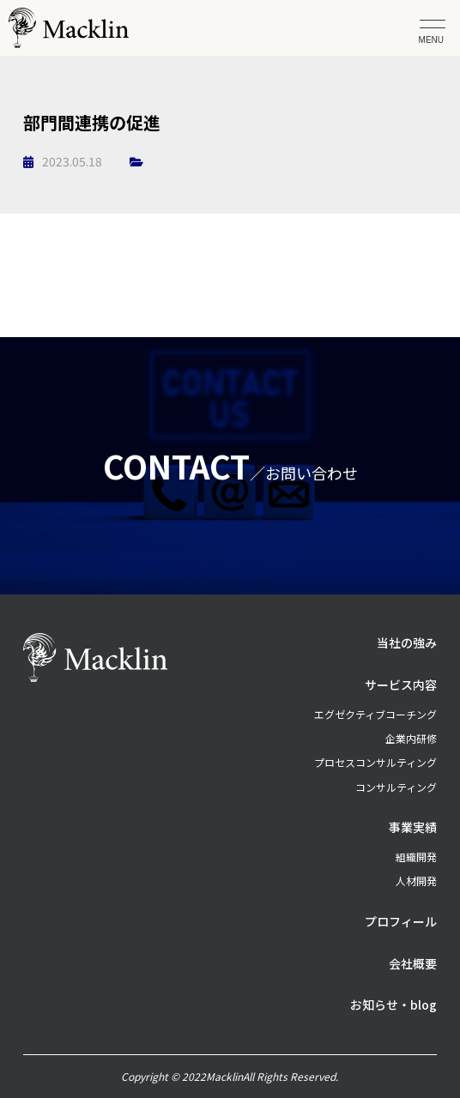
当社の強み (407, 642)
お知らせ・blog (393, 1004)
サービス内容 (401, 684)
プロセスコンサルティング (375, 762)
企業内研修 (411, 738)
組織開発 (416, 856)
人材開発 (416, 880)
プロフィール (401, 921)
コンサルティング (396, 787)
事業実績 (413, 827)
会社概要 (413, 963)
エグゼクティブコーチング (375, 714)
